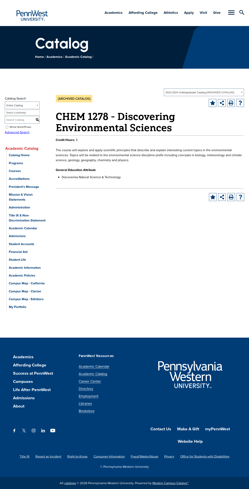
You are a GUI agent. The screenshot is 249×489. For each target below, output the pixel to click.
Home (39, 56)
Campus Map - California (27, 283)
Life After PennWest (32, 389)
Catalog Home (19, 155)
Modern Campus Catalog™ (170, 483)
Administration (19, 207)
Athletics (171, 12)
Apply (189, 12)
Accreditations (19, 178)
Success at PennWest (33, 373)
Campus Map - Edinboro (26, 299)
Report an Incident (48, 456)
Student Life (17, 259)
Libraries (85, 403)
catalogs (70, 483)
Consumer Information (109, 456)
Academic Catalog (78, 56)
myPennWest (217, 429)
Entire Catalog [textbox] (14, 105)
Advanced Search (17, 132)
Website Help (190, 441)
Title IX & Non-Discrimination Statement (27, 218)
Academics (114, 12)
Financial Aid (18, 252)
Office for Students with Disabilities (204, 456)
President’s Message (24, 186)
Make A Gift (188, 429)
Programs (16, 163)
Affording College (143, 12)
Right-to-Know (77, 456)
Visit (203, 12)
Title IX (24, 456)
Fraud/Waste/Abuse (144, 456)
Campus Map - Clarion (25, 291)
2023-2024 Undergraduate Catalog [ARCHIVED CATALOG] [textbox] (199, 92)
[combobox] (204, 92)
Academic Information (25, 267)
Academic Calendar (23, 228)
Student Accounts (21, 244)
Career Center (90, 381)
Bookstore (87, 410)
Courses (15, 171)
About (18, 406)
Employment (88, 395)
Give (217, 12)
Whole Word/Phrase (20, 127)
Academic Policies (22, 275)
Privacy (169, 456)
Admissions (17, 236)
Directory (86, 388)
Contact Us (160, 429)
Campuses (23, 381)
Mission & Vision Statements (21, 197)
